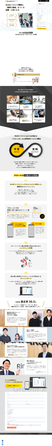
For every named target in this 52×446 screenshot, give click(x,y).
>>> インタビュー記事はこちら (11, 335)
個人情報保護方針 (44, 26)
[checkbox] (41, 18)
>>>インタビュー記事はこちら (31, 383)
